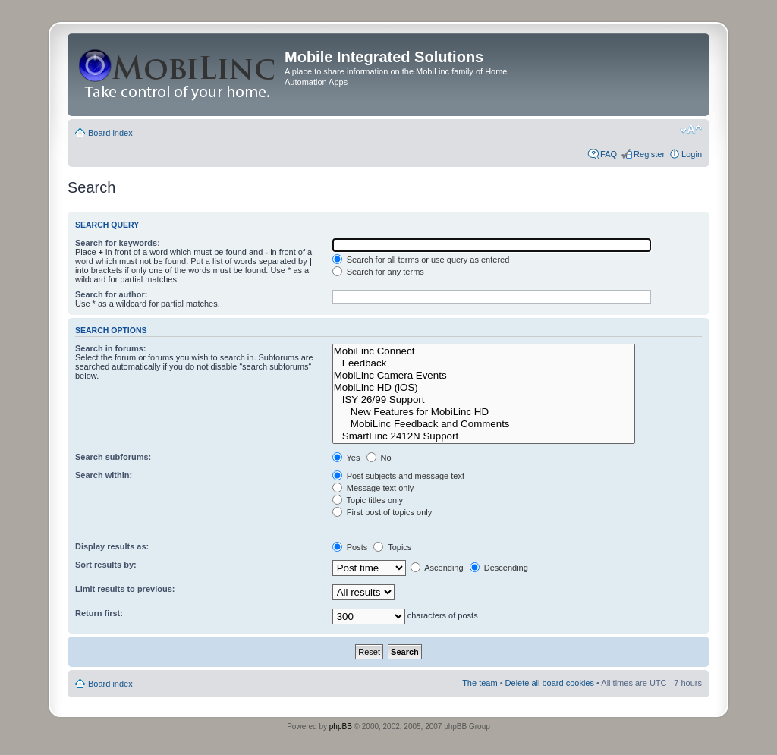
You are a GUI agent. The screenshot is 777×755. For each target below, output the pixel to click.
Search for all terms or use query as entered (421, 259)
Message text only (373, 487)
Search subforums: (113, 456)
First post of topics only (382, 512)
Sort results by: (106, 564)
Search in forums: (110, 348)
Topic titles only (367, 500)
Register (649, 154)
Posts (350, 547)
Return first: (99, 613)
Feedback (484, 363)
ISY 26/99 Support (484, 400)
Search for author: (111, 294)
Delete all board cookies (549, 682)
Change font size (691, 130)
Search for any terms (378, 271)
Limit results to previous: (125, 588)
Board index (110, 132)
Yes (346, 457)
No (379, 457)
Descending (499, 567)
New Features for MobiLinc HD (484, 412)
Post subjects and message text (398, 475)
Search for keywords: (117, 242)
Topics (392, 547)
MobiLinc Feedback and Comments (484, 424)
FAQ (608, 154)
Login (691, 154)
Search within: (103, 475)
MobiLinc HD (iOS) (484, 388)
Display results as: (112, 546)
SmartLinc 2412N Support (484, 436)
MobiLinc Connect (484, 351)
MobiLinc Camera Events (484, 376)
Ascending (437, 567)
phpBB (340, 726)
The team (479, 682)
